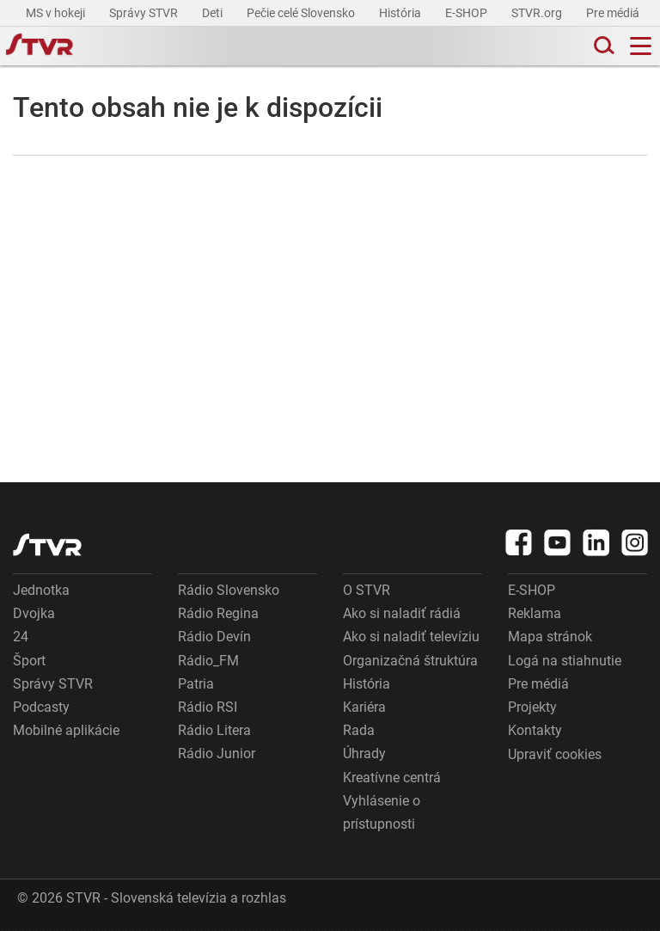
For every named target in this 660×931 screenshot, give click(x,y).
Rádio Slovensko (228, 590)
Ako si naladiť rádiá (402, 613)
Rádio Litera (214, 730)
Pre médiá (614, 13)
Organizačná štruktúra (410, 660)
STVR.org (538, 13)
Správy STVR (144, 13)
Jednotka (41, 590)
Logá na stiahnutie (564, 660)
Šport (29, 660)
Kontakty (535, 730)
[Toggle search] (602, 46)
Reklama (534, 613)
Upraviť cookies (555, 754)
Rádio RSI (207, 707)
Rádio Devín (214, 636)
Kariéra (364, 707)
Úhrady (364, 753)
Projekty (532, 707)
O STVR (366, 590)
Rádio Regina (218, 613)
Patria (196, 684)
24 (20, 636)
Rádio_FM (208, 660)
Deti (213, 13)
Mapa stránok (550, 636)
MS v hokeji (57, 13)
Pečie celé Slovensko (302, 13)
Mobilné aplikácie (66, 730)
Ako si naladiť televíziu (411, 636)
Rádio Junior (216, 753)
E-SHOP (467, 13)
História (401, 13)
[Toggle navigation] (640, 46)
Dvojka (34, 613)
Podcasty (41, 707)
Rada (359, 730)
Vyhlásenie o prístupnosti (381, 812)
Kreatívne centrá (392, 777)
